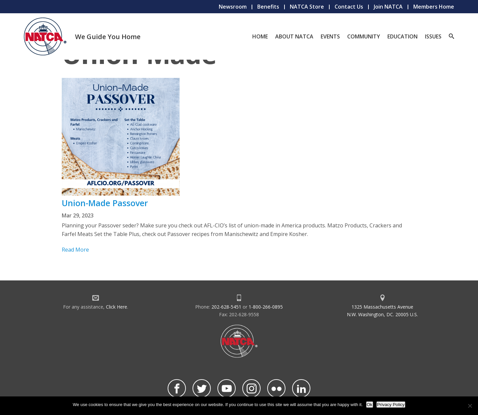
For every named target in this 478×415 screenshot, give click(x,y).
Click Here (116, 307)
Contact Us (349, 6)
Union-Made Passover (105, 202)
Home (260, 36)
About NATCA (294, 36)
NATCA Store (307, 6)
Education (402, 36)
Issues (433, 36)
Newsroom (233, 6)
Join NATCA (388, 6)
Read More (75, 249)
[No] (469, 405)
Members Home (433, 6)
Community (363, 36)
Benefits (268, 6)
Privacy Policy (391, 404)
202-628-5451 (226, 307)
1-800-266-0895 (266, 307)
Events (330, 36)
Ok (369, 404)
